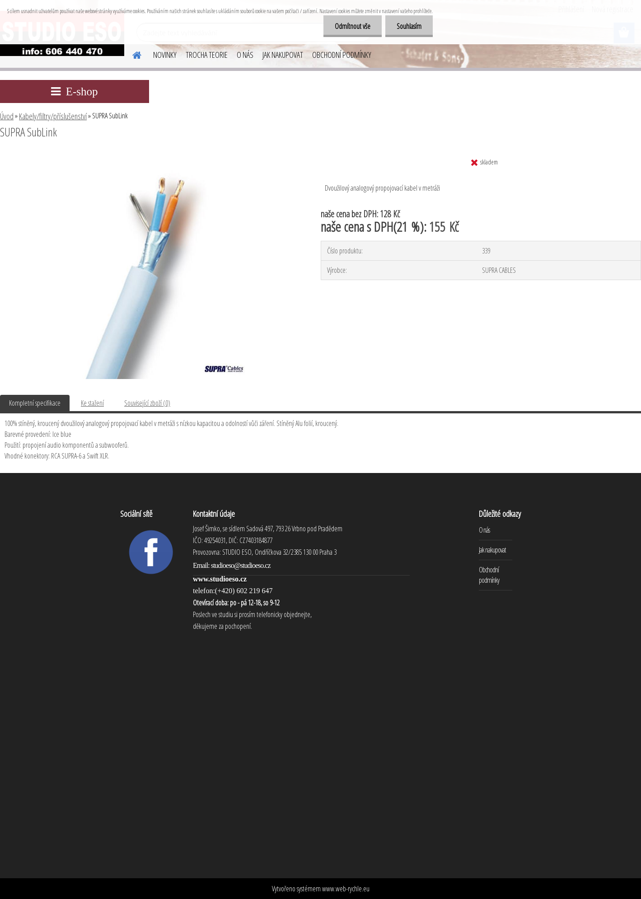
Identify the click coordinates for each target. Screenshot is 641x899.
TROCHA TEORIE (207, 54)
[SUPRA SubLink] (149, 157)
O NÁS (245, 54)
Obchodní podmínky (489, 575)
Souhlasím (409, 26)
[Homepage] (131, 53)
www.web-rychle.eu (346, 889)
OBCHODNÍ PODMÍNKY (341, 54)
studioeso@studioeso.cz (241, 565)
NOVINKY (165, 54)
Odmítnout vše (352, 26)
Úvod (7, 116)
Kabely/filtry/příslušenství (53, 116)
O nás (484, 530)
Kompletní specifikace (35, 403)
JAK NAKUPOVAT (282, 54)
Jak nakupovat (492, 550)
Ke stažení (92, 403)
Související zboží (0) (147, 403)
